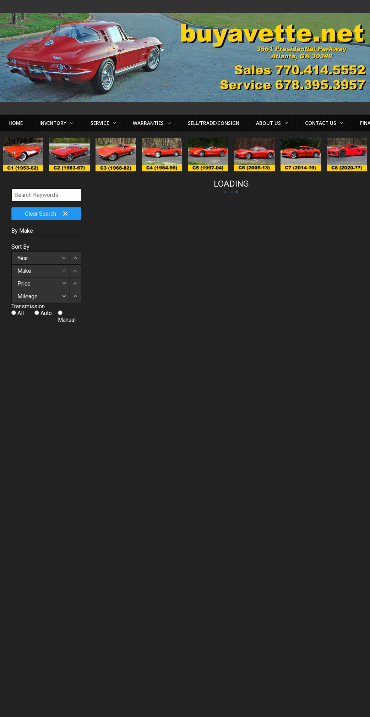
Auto (46, 313)
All (20, 313)
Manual (67, 319)
